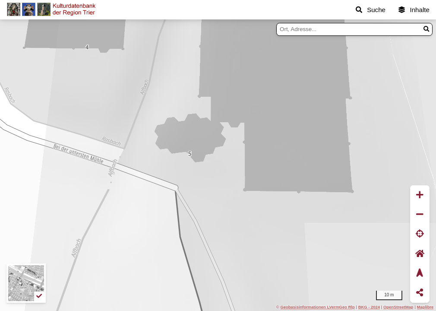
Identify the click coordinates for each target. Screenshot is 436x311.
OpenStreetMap (398, 307)
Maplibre (425, 307)
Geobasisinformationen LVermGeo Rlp (317, 307)
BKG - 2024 (369, 307)
